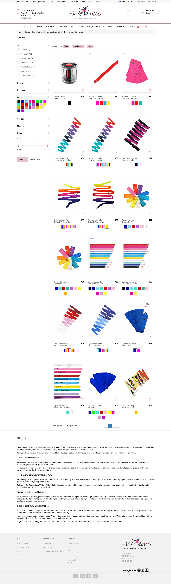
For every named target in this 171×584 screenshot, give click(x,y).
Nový (90, 46)
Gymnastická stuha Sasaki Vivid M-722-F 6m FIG (130, 97)
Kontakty (98, 2)
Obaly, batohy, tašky (95, 27)
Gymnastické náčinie (46, 27)
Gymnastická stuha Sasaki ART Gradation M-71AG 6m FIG (96, 159)
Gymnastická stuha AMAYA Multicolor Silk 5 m (96, 345)
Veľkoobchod (60, 2)
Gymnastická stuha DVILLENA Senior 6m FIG (62, 221)
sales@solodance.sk (74, 553)
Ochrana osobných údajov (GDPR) (53, 551)
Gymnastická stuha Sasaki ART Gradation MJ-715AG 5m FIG (62, 159)
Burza (130, 27)
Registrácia (141, 2)
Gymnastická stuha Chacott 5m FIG (61, 283)
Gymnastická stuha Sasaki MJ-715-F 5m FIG (95, 283)
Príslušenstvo (77, 27)
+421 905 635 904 (30, 10)
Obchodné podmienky (38, 2)
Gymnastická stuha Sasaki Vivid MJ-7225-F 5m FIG (96, 97)
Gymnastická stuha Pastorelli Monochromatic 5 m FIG (95, 406)
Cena (66, 46)
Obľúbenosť (78, 46)
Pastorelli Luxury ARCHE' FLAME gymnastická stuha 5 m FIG (130, 406)
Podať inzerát (87, 2)
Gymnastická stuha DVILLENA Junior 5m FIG (96, 221)
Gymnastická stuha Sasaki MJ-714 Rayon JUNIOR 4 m (62, 406)
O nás (51, 2)
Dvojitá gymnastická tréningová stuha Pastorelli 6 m (129, 159)
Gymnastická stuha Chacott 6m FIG (129, 221)
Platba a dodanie (21, 2)
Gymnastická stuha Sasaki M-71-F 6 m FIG (130, 283)
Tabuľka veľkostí (74, 2)
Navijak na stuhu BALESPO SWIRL (61, 97)
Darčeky (120, 27)
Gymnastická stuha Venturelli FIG (129, 345)
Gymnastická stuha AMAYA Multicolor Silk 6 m (62, 345)
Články (19, 551)
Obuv (110, 27)
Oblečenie (28, 27)
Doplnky (63, 27)
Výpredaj (142, 27)
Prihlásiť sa (152, 2)
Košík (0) (150, 10)
